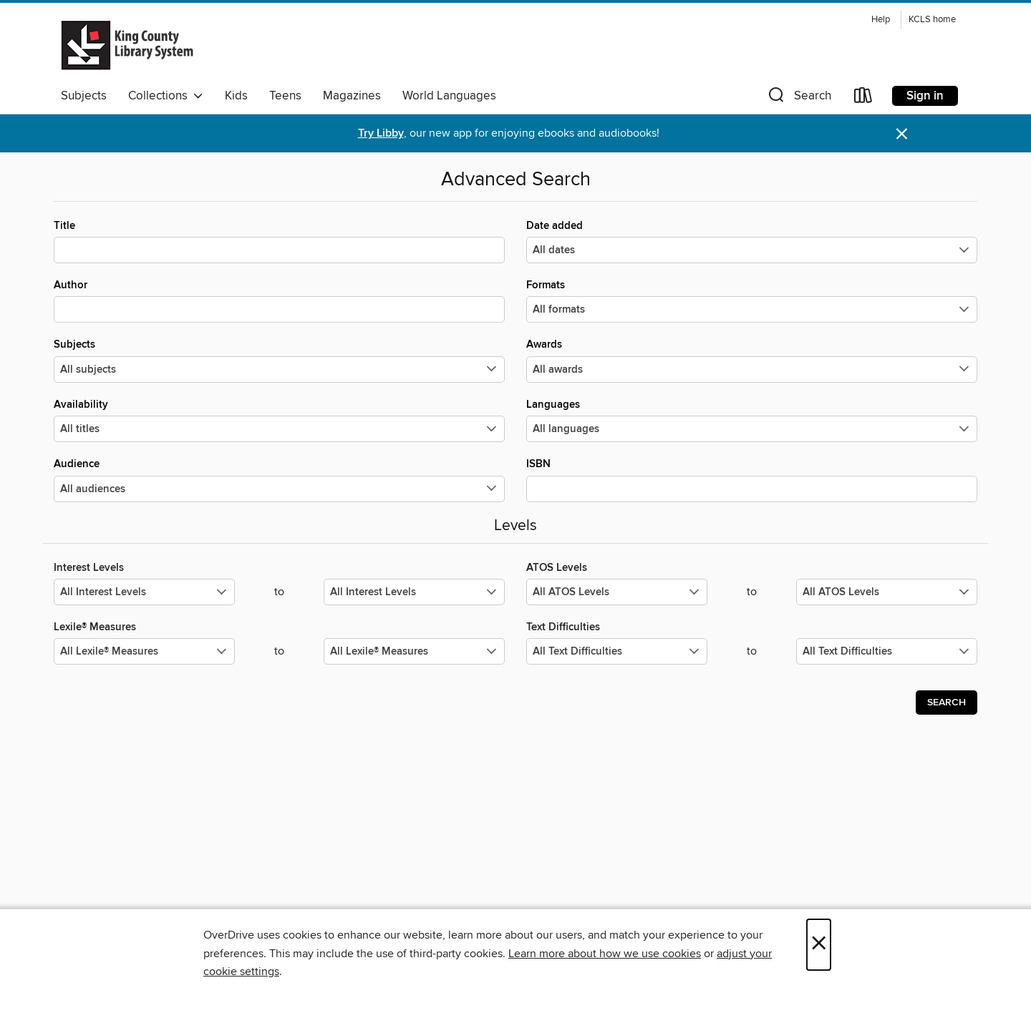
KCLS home (932, 19)
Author (279, 300)
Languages (751, 420)
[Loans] (863, 98)
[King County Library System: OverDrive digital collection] (127, 45)
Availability (279, 420)
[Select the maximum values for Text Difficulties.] (886, 651)
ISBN (751, 479)
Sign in (925, 96)
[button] (798, 98)
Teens (285, 96)
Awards (751, 360)
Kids (236, 96)
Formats (751, 300)
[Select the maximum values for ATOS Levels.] (886, 592)
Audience (279, 479)
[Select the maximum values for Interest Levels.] (414, 592)
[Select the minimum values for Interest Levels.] (144, 592)
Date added (751, 241)
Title (279, 241)
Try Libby (381, 133)
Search (946, 702)
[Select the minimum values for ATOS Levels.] (616, 592)
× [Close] (819, 944)
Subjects (84, 96)
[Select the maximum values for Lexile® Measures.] (414, 651)
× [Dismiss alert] (901, 134)
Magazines (352, 96)
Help (880, 19)
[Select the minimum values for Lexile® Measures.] (144, 651)
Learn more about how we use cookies (604, 953)
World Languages (449, 96)
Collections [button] (165, 96)
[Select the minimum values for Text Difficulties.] (616, 651)
